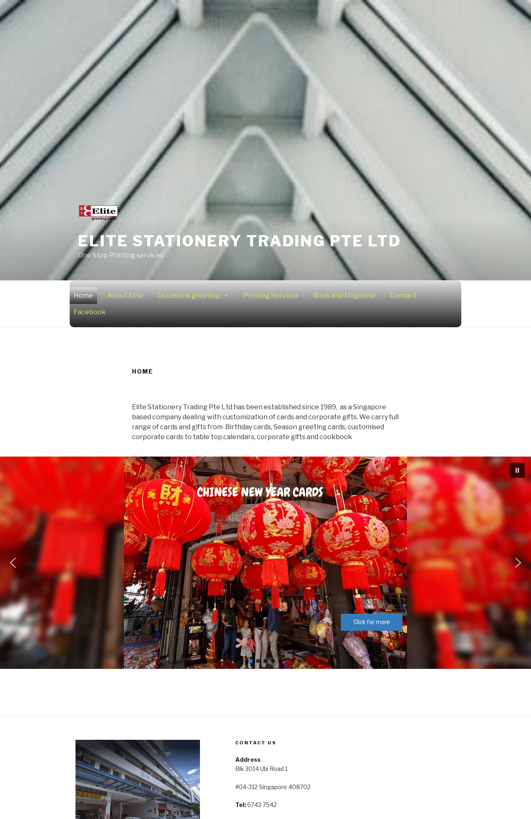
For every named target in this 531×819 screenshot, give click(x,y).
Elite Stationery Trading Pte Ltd (239, 241)
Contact (403, 295)
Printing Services (271, 295)
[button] (517, 470)
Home (83, 295)
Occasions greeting (193, 295)
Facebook (90, 312)
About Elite (125, 295)
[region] (265, 563)
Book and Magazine (344, 295)
